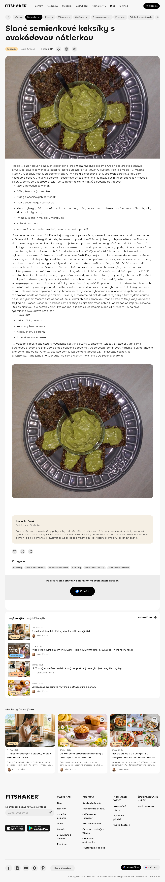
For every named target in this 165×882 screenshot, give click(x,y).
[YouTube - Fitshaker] (26, 868)
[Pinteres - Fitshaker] (43, 868)
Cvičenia (66, 5)
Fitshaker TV (99, 5)
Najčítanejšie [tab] (16, 618)
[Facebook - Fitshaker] (8, 868)
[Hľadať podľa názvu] (8, 17)
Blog (112, 5)
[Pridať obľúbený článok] (58, 49)
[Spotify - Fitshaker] (34, 868)
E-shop (123, 5)
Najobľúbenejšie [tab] (36, 618)
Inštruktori (81, 5)
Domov (38, 5)
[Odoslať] (50, 812)
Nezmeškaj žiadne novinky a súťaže (25, 806)
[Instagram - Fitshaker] (17, 868)
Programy (52, 5)
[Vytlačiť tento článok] (66, 49)
